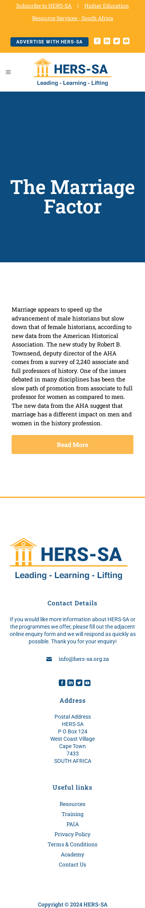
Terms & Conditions (72, 844)
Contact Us (72, 864)
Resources (72, 803)
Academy (72, 854)
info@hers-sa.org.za (84, 658)
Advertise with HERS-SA (49, 42)
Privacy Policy (72, 834)
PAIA (73, 824)
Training (72, 814)
